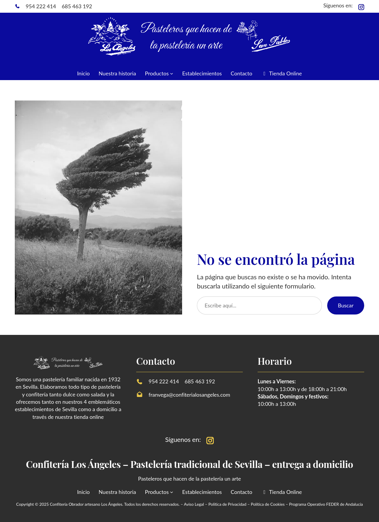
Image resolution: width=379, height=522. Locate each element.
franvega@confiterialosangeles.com (189, 394)
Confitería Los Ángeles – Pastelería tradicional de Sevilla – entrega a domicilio (189, 464)
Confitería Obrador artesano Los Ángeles (86, 504)
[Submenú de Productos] (171, 73)
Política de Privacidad (227, 504)
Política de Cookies (268, 504)
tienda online (89, 417)
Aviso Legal (194, 504)
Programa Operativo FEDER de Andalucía (326, 504)
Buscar (346, 305)
